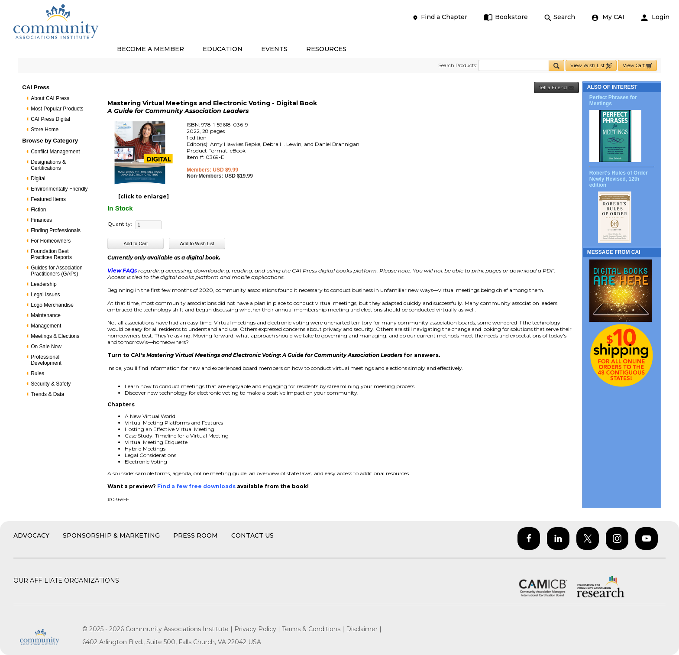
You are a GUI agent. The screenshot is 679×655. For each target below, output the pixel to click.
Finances (41, 220)
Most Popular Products (57, 109)
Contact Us (252, 535)
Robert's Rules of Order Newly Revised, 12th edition (618, 179)
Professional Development (46, 360)
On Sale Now (46, 347)
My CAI (608, 17)
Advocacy (31, 535)
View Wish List (591, 65)
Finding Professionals (56, 230)
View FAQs (122, 270)
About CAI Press (50, 98)
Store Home (44, 129)
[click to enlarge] (143, 196)
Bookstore (506, 17)
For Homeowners (51, 241)
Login (655, 17)
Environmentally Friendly (59, 189)
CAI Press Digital (50, 119)
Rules (37, 373)
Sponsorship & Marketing (111, 535)
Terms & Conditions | (314, 629)
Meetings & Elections (55, 336)
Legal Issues (45, 295)
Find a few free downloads (196, 486)
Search (559, 17)
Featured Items (48, 199)
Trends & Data (47, 394)
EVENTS (274, 49)
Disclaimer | (364, 629)
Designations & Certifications (48, 165)
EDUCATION (222, 49)
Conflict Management (55, 152)
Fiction (38, 210)
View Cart (637, 65)
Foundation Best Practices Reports (51, 254)
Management (46, 326)
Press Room (195, 535)
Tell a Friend (556, 87)
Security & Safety (51, 384)
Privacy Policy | (258, 629)
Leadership (43, 284)
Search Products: (457, 65)
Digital (38, 178)
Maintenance (46, 315)
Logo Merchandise (52, 305)
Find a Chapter (439, 17)
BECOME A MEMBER (150, 49)
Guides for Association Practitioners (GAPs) (56, 271)
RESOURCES (326, 49)
